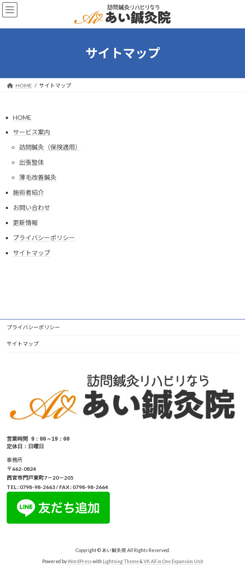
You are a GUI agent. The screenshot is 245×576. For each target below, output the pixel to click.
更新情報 (25, 222)
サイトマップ (31, 252)
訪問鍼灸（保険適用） (50, 147)
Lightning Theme (121, 562)
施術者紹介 (28, 192)
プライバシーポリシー (44, 237)
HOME (22, 117)
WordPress (80, 562)
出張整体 (31, 162)
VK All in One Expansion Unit (173, 562)
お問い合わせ (31, 207)
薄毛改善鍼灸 (37, 177)
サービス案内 (31, 132)
